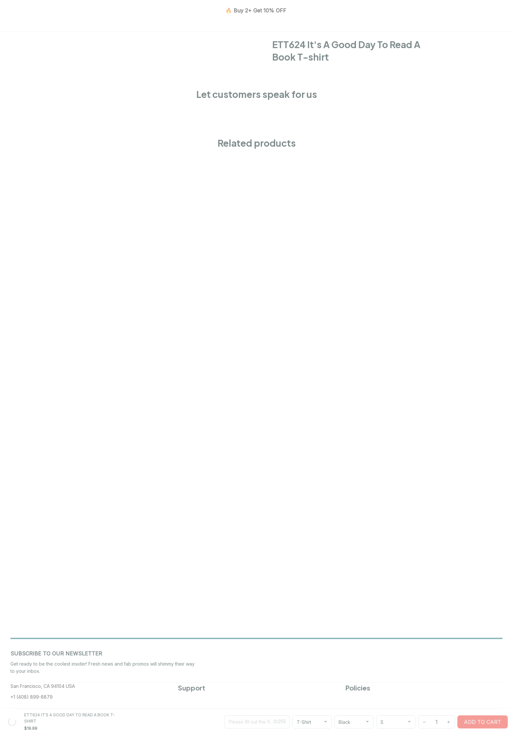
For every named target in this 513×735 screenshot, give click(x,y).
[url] (291, 718)
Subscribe (483, 600)
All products (106, 59)
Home (79, 59)
